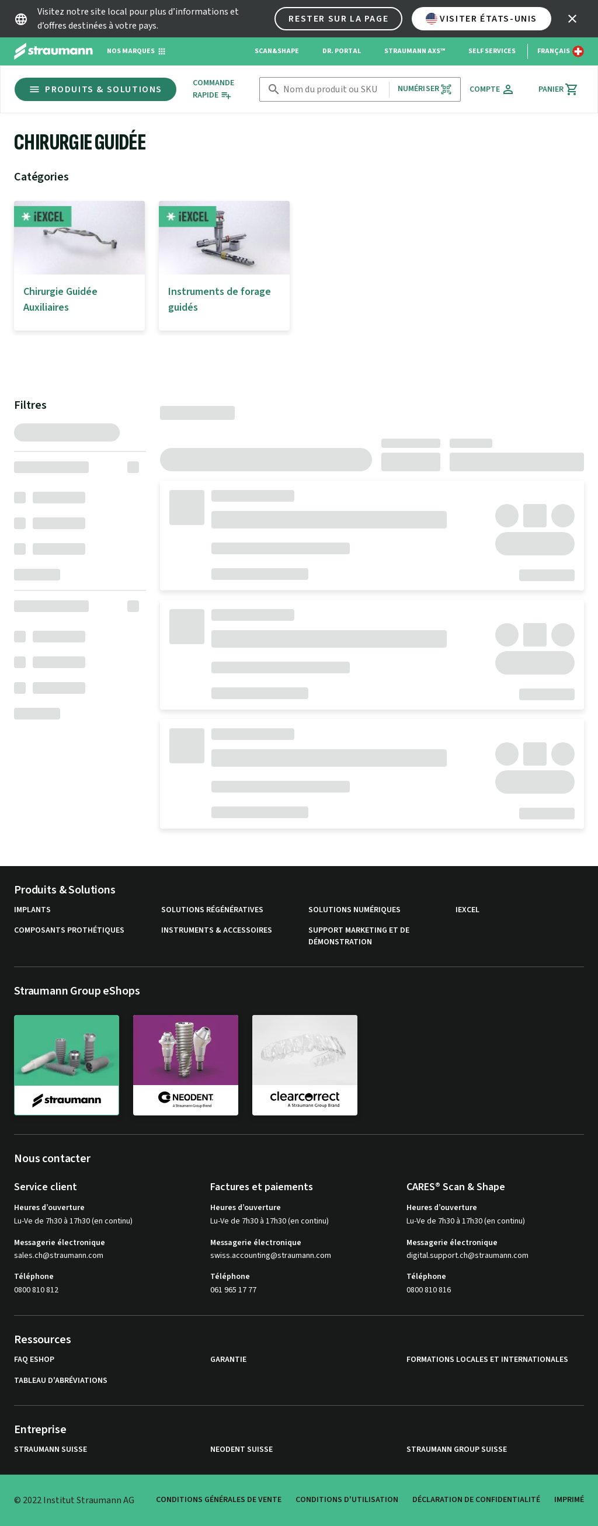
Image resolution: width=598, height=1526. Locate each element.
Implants (32, 910)
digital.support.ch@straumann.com (467, 1255)
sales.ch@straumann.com (58, 1255)
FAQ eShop (34, 1359)
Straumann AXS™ (414, 51)
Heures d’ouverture (49, 1208)
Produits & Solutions (95, 89)
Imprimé (569, 1500)
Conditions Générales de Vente (218, 1500)
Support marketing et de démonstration (358, 936)
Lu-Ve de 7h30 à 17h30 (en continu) (73, 1221)
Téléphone (34, 1276)
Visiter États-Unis (481, 18)
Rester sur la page (338, 18)
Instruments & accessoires (216, 930)
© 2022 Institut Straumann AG (74, 1500)
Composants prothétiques (69, 930)
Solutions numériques (354, 910)
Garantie (228, 1359)
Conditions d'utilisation (346, 1500)
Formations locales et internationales (487, 1359)
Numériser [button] (425, 89)
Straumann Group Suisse (456, 1449)
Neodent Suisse (241, 1449)
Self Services (492, 51)
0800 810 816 (428, 1290)
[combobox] (333, 90)
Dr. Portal (341, 51)
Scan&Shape (277, 51)
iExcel (467, 910)
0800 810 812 (36, 1290)
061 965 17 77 (233, 1290)
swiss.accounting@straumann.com (270, 1255)
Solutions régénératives (212, 910)
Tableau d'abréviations (60, 1380)
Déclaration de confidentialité (476, 1500)
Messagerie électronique (59, 1243)
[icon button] (572, 18)
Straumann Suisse (50, 1449)
